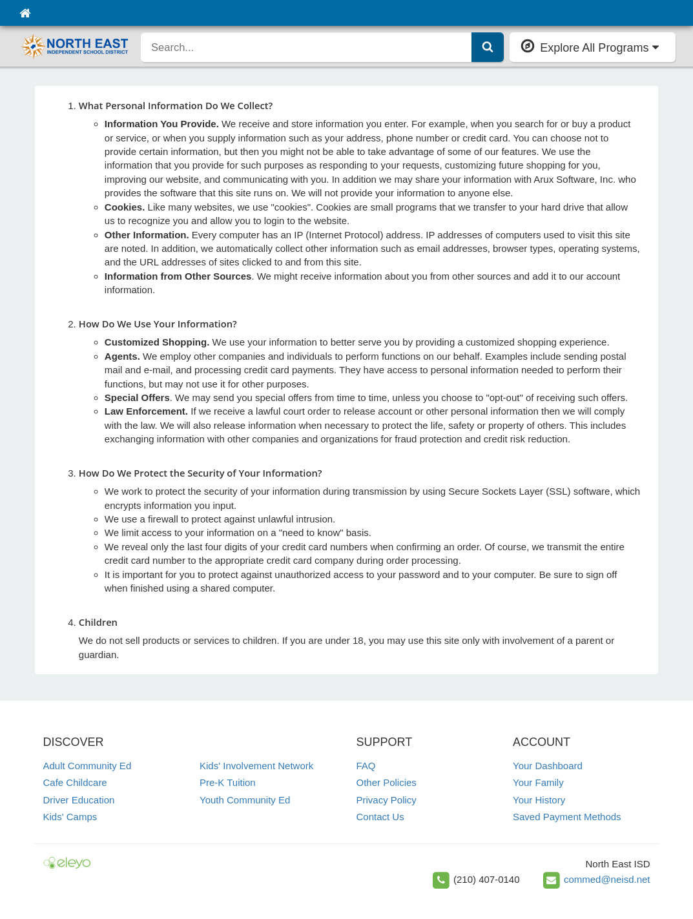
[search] (306, 47)
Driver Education (79, 799)
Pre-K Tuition (228, 782)
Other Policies (387, 782)
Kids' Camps (70, 816)
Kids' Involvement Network (256, 765)
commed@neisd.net (607, 879)
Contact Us (380, 816)
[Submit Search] (487, 47)
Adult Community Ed (87, 765)
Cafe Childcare (75, 782)
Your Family (538, 782)
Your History (539, 799)
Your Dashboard (548, 765)
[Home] (24, 13)
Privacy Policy (387, 799)
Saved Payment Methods (567, 816)
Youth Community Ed (245, 799)
